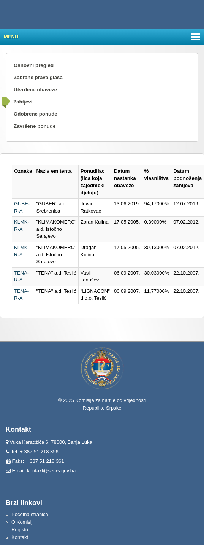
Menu (11, 37)
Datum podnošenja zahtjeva (187, 178)
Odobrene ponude (35, 114)
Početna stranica (29, 514)
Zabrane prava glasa (38, 77)
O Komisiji (22, 522)
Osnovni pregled (34, 65)
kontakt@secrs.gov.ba (51, 470)
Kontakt (19, 537)
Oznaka (23, 171)
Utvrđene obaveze (35, 89)
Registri (19, 529)
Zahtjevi (22, 102)
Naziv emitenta (53, 171)
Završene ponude (34, 126)
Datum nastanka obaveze (125, 178)
